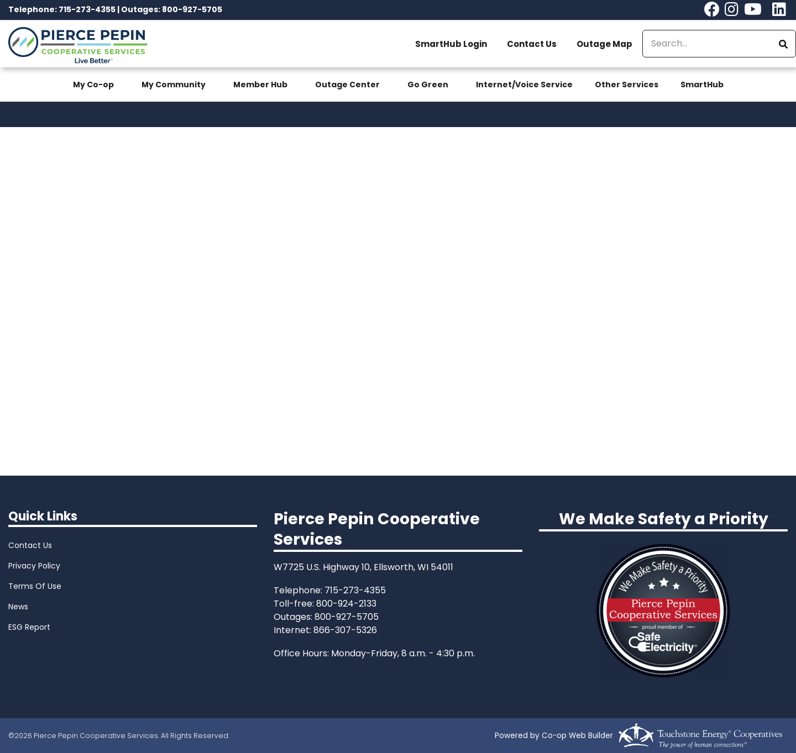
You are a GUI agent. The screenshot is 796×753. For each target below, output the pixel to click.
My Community (174, 84)
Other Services (626, 84)
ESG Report (29, 627)
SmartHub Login (451, 44)
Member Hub (260, 84)
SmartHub (702, 84)
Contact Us (532, 44)
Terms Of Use (34, 586)
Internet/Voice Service (524, 84)
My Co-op (93, 84)
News (18, 606)
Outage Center (347, 84)
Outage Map (604, 44)
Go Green (427, 84)
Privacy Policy (34, 565)
